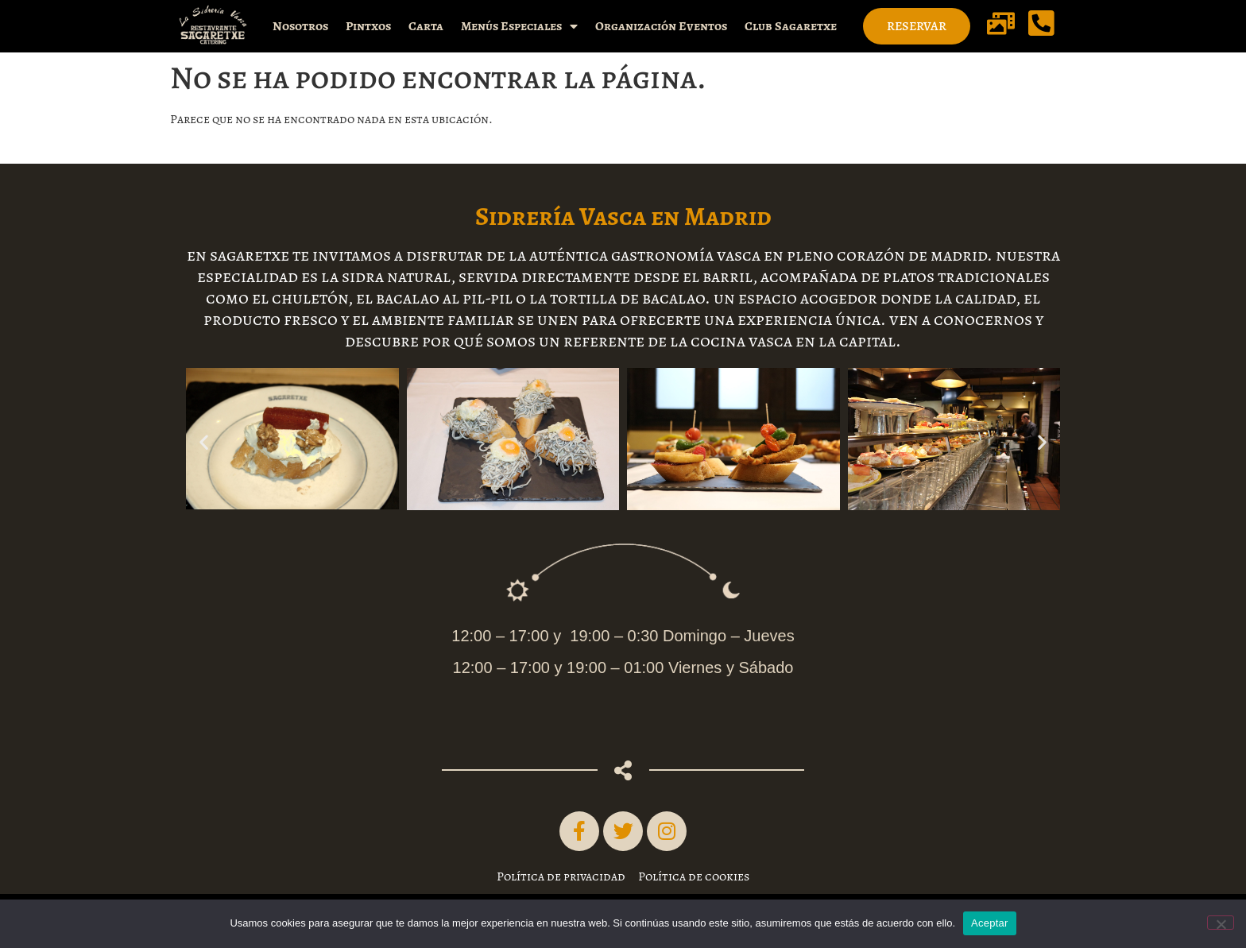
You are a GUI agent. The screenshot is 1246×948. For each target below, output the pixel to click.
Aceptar (989, 923)
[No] (1220, 922)
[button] (204, 442)
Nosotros (300, 26)
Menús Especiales (519, 26)
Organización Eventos (661, 26)
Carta (425, 26)
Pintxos (368, 26)
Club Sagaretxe (791, 26)
